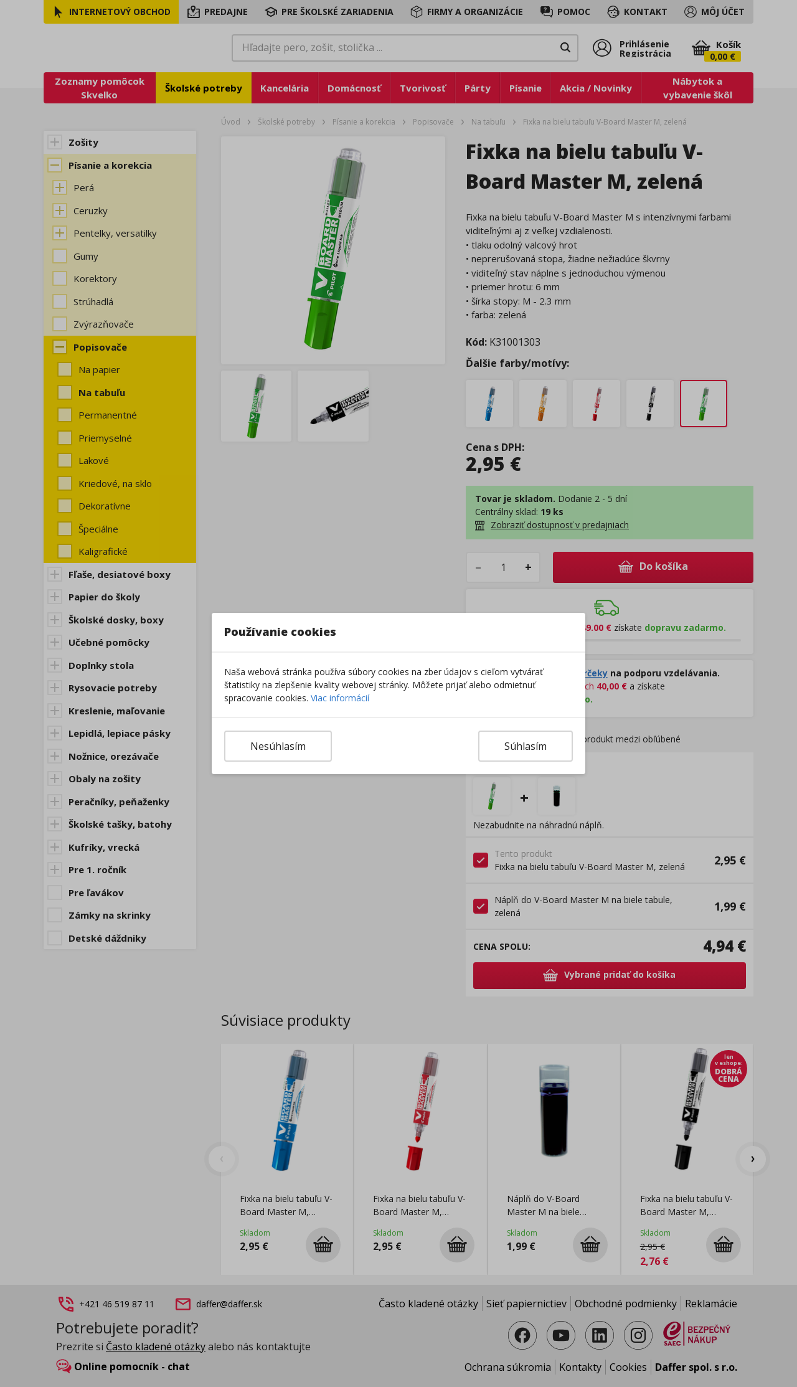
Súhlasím (525, 746)
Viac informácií (340, 698)
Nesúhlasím (278, 746)
